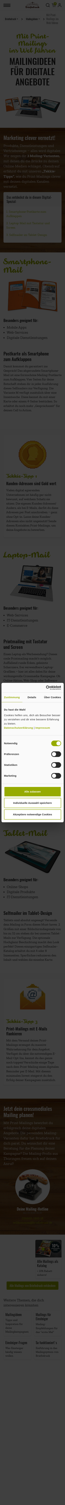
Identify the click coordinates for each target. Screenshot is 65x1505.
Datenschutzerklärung (19, 727)
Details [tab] (32, 697)
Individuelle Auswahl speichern (32, 802)
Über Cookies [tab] (52, 697)
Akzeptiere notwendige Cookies (32, 814)
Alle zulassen (32, 791)
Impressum (42, 727)
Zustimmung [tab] (12, 697)
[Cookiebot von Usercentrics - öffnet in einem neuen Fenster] (46, 687)
